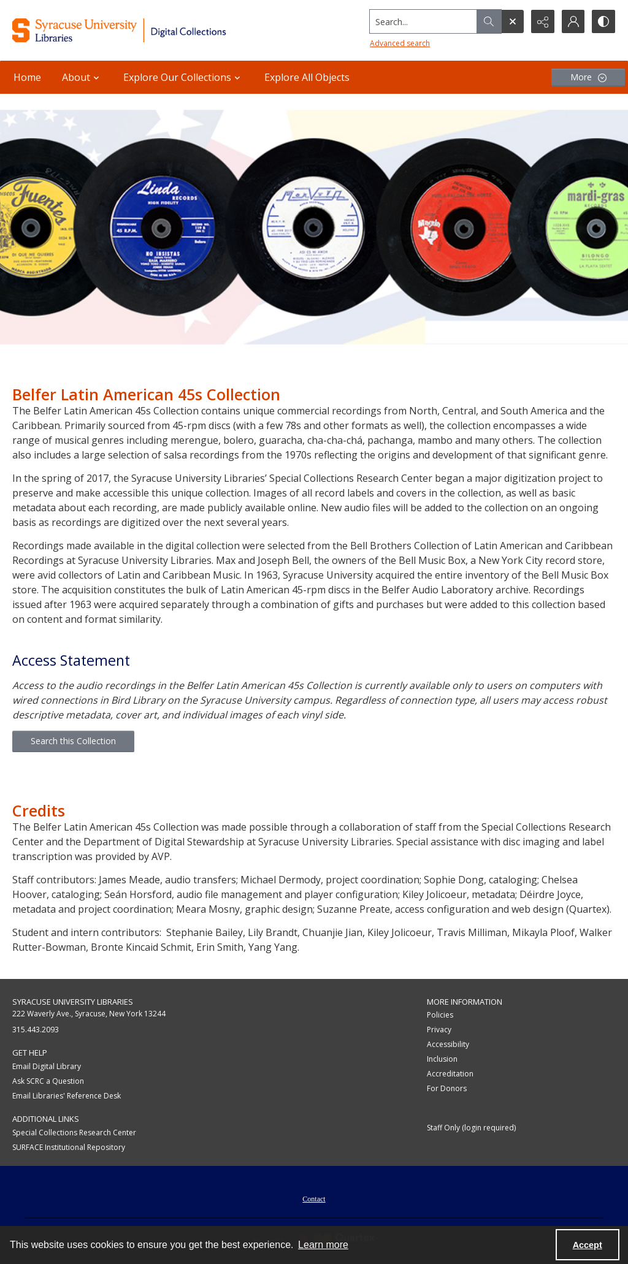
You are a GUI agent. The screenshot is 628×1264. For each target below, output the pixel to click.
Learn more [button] (323, 1244)
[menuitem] (313, 1197)
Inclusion (442, 1059)
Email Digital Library (46, 1066)
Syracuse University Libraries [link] (72, 1001)
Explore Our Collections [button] (183, 77)
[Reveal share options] (542, 21)
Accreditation (450, 1073)
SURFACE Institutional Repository (68, 1147)
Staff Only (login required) (471, 1127)
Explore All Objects (307, 77)
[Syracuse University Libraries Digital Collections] (145, 30)
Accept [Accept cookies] (587, 1245)
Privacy (439, 1029)
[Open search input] (511, 21)
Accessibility (448, 1044)
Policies (440, 1015)
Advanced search (399, 43)
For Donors (447, 1088)
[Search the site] (422, 21)
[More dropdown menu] (588, 77)
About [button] (82, 77)
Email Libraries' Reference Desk (66, 1096)
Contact (313, 1199)
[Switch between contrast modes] (603, 21)
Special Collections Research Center (74, 1132)
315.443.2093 (35, 1029)
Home (27, 77)
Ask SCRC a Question (48, 1081)
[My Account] (572, 21)
